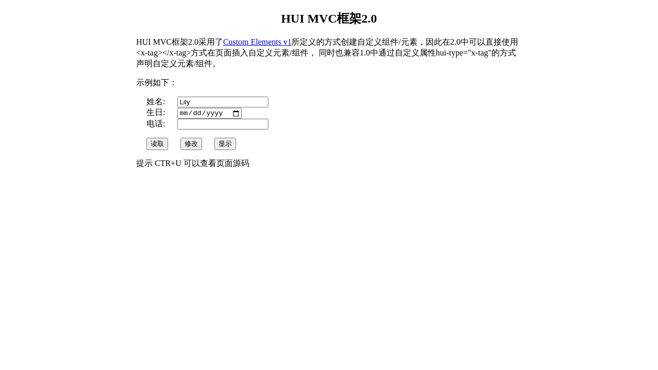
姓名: (157, 101)
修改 (191, 145)
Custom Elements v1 (257, 42)
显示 (225, 145)
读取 (157, 145)
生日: (157, 113)
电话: (157, 124)
